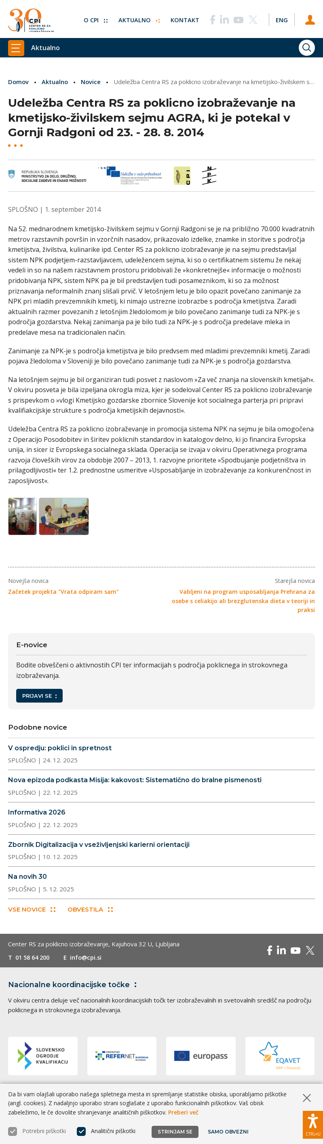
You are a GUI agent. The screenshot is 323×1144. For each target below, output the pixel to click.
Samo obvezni (228, 1132)
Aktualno (137, 17)
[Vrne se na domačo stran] (31, 19)
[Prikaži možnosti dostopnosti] (313, 1124)
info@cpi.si (90, 960)
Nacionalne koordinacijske (74, 987)
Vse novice (31, 912)
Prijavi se (39, 698)
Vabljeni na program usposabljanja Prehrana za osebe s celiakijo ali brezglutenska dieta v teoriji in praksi (243, 603)
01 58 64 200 (34, 960)
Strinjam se (175, 1132)
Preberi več (183, 1112)
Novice (92, 82)
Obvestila (90, 912)
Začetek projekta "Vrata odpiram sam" (63, 594)
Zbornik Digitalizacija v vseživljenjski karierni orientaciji (99, 847)
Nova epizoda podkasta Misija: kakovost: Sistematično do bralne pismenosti (135, 782)
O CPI (94, 17)
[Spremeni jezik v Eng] (281, 17)
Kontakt (183, 17)
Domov (19, 82)
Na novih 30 (27, 879)
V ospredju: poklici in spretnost (60, 750)
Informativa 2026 (36, 815)
